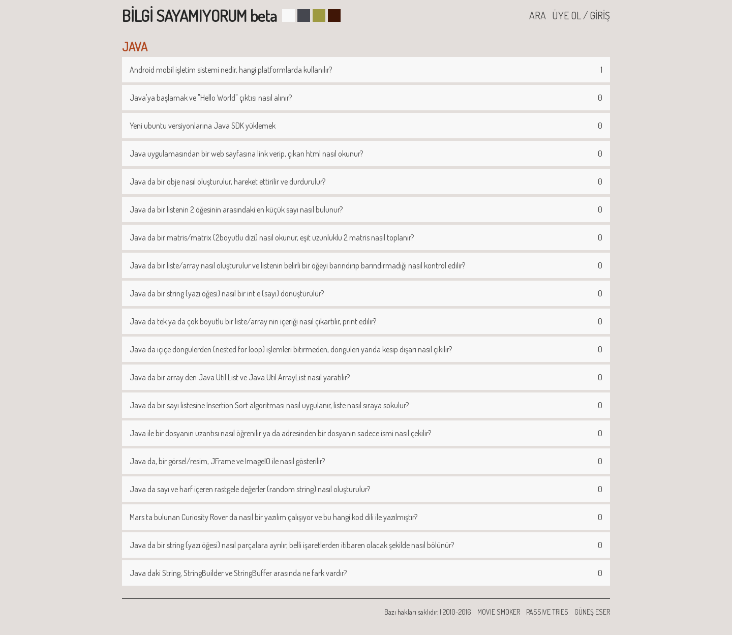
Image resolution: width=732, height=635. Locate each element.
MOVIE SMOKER (498, 612)
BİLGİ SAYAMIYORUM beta (199, 15)
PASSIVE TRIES (547, 612)
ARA (537, 15)
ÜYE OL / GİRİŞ (581, 15)
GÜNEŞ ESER (592, 612)
